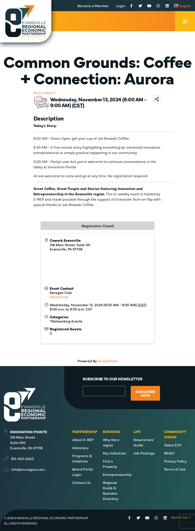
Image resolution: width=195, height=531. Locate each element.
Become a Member (93, 5)
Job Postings (144, 452)
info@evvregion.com (28, 469)
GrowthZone (108, 360)
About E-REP (83, 439)
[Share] (157, 99)
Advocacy (80, 447)
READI (169, 452)
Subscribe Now (145, 393)
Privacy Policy (175, 460)
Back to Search (44, 92)
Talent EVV (172, 444)
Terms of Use (174, 468)
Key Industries (114, 452)
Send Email (59, 296)
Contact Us (81, 482)
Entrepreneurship (117, 474)
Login (120, 5)
